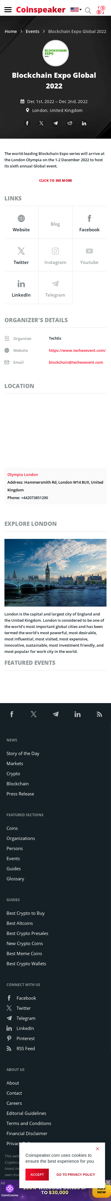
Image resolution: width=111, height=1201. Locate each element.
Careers (14, 1103)
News (12, 740)
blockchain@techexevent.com (76, 362)
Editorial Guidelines (26, 1113)
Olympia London (22, 474)
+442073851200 (34, 497)
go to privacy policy (76, 1174)
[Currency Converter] (101, 10)
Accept (37, 1174)
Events (32, 31)
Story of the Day (23, 753)
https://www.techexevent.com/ (77, 350)
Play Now (101, 1190)
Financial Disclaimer (27, 1133)
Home (11, 31)
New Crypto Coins (25, 943)
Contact (14, 1093)
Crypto (13, 773)
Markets (15, 763)
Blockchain (18, 784)
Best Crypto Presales (27, 933)
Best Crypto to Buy (26, 913)
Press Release (20, 794)
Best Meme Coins (24, 953)
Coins (12, 828)
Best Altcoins (20, 923)
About (13, 1083)
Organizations (21, 838)
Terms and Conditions (29, 1123)
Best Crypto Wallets (26, 963)
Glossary (15, 879)
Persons (15, 848)
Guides (14, 868)
